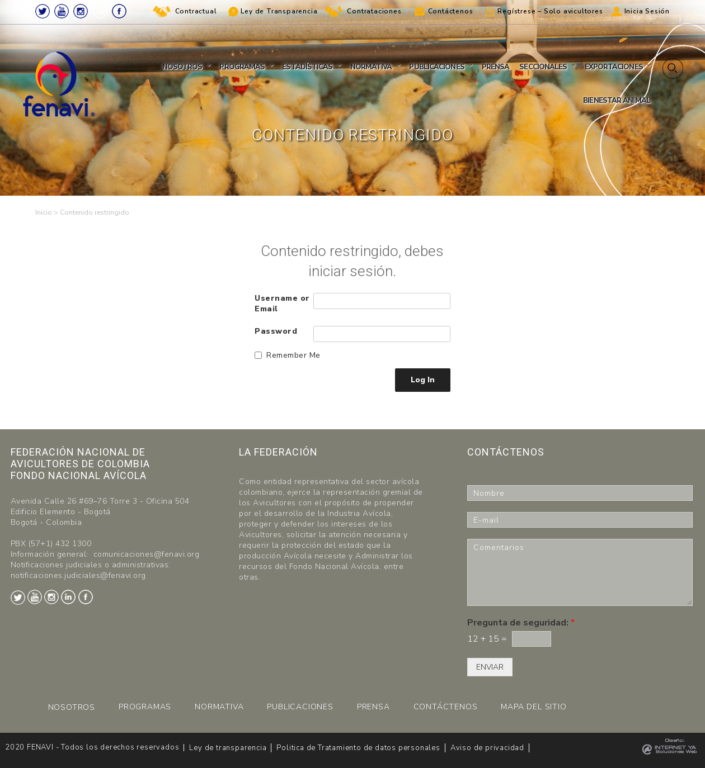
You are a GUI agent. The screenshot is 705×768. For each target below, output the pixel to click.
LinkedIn (100, 11)
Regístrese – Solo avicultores (550, 11)
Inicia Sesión (647, 11)
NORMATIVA (219, 706)
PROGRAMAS (145, 706)
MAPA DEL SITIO (533, 706)
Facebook (119, 11)
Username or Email (282, 303)
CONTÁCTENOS (445, 706)
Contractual (196, 11)
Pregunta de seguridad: (521, 623)
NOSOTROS (71, 707)
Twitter (42, 11)
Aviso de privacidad (487, 748)
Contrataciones (374, 11)
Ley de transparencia (227, 748)
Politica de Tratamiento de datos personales (358, 748)
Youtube (61, 11)
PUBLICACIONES (300, 706)
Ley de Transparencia (279, 11)
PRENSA (373, 706)
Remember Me (293, 355)
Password (276, 331)
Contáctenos (450, 11)
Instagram (80, 11)
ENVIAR (490, 667)
